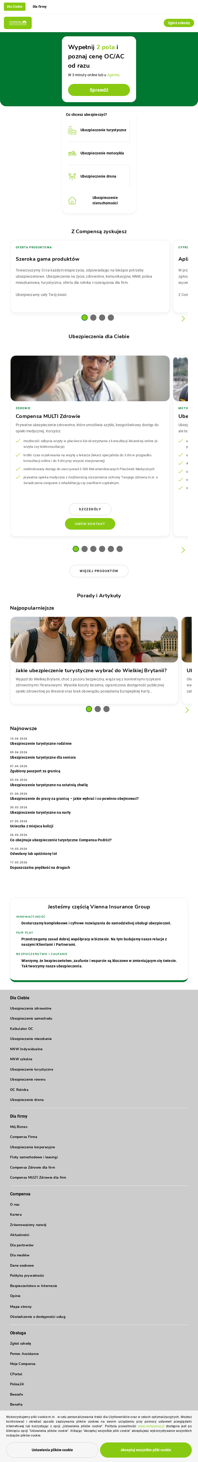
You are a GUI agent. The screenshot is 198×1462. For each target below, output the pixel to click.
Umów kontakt (90, 524)
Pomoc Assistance (24, 1354)
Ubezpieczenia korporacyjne (32, 1147)
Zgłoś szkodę (179, 23)
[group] (90, 276)
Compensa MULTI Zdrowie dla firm (38, 1177)
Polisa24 (17, 1384)
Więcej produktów (99, 571)
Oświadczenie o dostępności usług (37, 1317)
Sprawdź (99, 90)
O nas (14, 1204)
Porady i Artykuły (99, 595)
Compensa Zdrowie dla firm (32, 1167)
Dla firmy (40, 6)
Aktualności (19, 1235)
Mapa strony (20, 1306)
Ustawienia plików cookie (52, 1451)
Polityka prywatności (27, 1275)
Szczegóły (90, 509)
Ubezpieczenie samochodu (31, 1018)
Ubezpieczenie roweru (28, 1079)
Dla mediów (19, 1255)
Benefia (16, 1404)
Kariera (16, 1214)
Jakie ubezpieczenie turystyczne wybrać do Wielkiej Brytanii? (91, 670)
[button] (84, 317)
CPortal (16, 1374)
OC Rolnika (19, 1090)
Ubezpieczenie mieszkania (31, 1039)
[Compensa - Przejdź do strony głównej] (17, 23)
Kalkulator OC (21, 1029)
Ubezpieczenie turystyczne (31, 1069)
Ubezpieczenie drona (27, 1100)
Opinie (15, 1296)
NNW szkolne (21, 1059)
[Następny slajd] (182, 319)
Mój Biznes (18, 1127)
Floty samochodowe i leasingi (34, 1157)
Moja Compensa (23, 1364)
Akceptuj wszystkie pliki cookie (146, 1451)
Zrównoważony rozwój (28, 1225)
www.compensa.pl (151, 1428)
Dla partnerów (22, 1245)
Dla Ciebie (14, 6)
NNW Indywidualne (26, 1049)
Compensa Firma (23, 1137)
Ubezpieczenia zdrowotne (30, 1008)
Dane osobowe (22, 1265)
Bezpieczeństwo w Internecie (33, 1286)
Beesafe (16, 1394)
